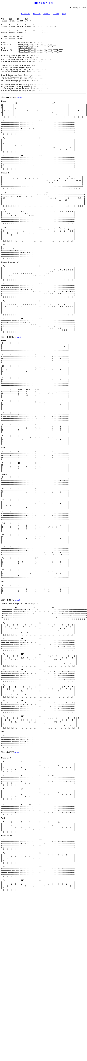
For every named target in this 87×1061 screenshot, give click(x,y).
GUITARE (25, 14)
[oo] (64, 14)
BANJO (46, 14)
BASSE (56, 14)
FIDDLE (37, 14)
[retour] (19, 112)
